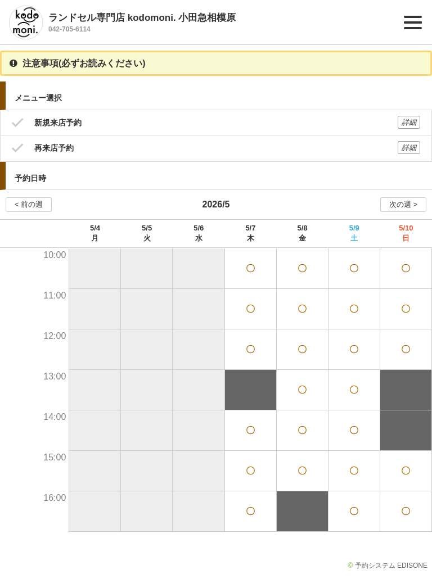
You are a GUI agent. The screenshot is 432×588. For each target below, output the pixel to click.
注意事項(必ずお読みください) (78, 63)
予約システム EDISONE (391, 565)
